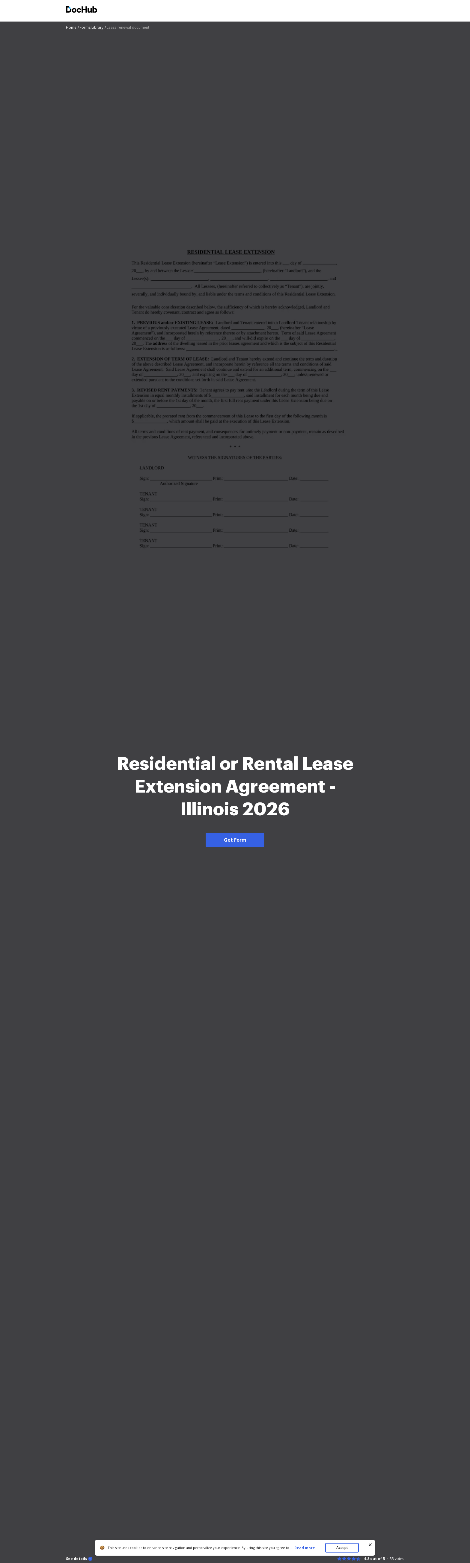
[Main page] (81, 10)
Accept (342, 1547)
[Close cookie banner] (370, 1545)
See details (76, 1558)
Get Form (235, 840)
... (306, 1547)
